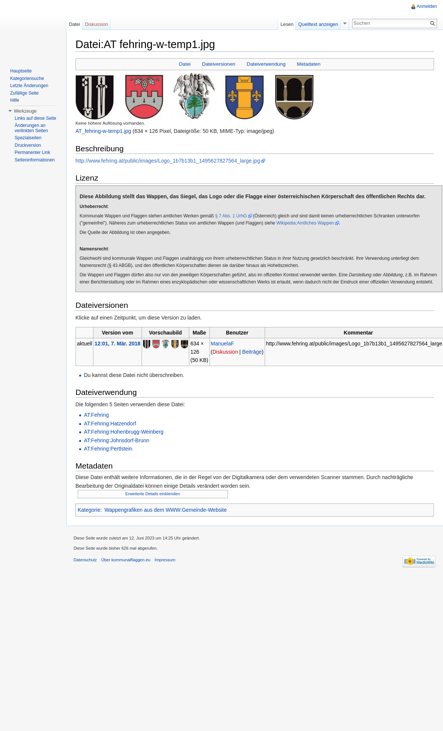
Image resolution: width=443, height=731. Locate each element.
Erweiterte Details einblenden (152, 493)
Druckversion (28, 145)
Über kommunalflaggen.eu (125, 560)
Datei (185, 64)
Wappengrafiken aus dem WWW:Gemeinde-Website (165, 510)
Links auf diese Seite (35, 118)
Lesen (287, 24)
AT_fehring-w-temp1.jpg (103, 131)
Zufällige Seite (24, 93)
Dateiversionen (218, 64)
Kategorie (89, 510)
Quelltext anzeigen (318, 24)
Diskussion (225, 352)
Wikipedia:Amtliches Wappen (305, 223)
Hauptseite (21, 71)
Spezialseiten (28, 137)
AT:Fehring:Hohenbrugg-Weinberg (123, 432)
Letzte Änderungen (29, 85)
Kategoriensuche (27, 78)
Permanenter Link (32, 152)
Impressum (165, 560)
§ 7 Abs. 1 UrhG (231, 216)
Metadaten (309, 64)
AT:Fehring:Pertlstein (108, 449)
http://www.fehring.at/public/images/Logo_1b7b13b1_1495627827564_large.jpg (167, 161)
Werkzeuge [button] (25, 111)
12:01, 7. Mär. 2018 (117, 344)
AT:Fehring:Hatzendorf (110, 424)
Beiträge (252, 352)
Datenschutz (85, 560)
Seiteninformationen (35, 160)
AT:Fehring (96, 415)
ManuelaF (222, 344)
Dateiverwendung (266, 64)
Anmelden (427, 6)
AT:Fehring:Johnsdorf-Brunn (116, 440)
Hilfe (14, 100)
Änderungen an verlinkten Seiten (31, 128)
